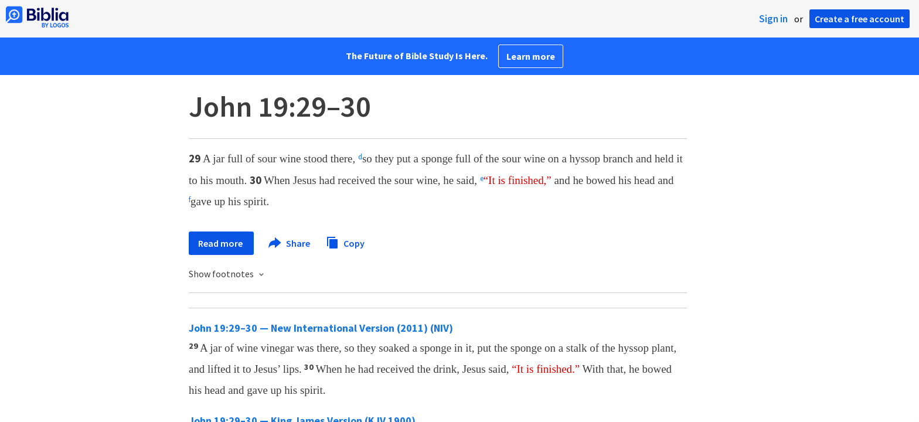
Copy (345, 242)
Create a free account (859, 19)
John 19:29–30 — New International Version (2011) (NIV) (321, 328)
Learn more (530, 56)
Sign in (773, 18)
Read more (221, 243)
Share (290, 243)
